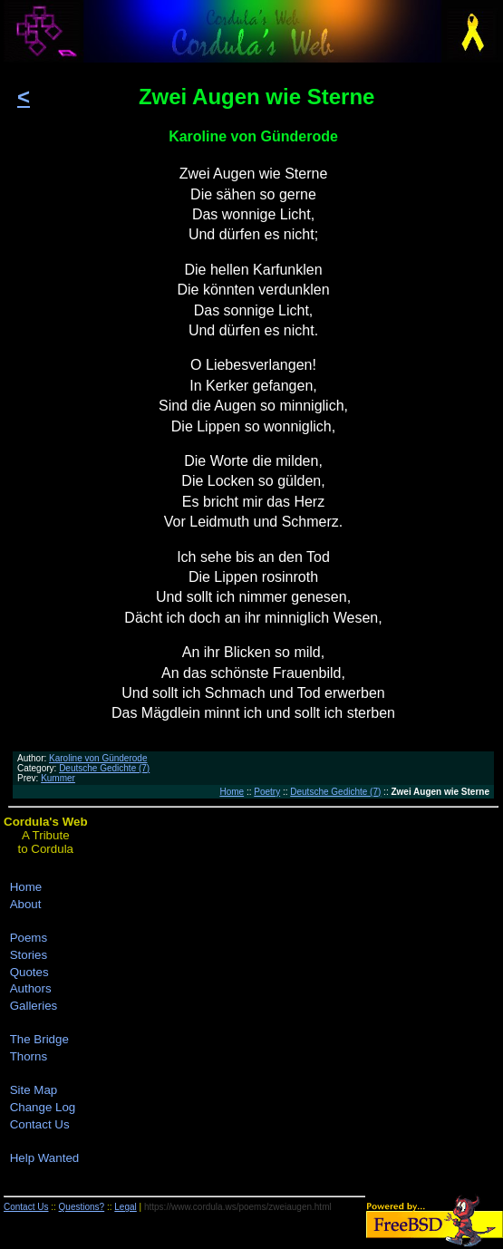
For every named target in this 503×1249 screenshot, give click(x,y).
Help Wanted (45, 1158)
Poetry (267, 792)
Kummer (58, 778)
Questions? (82, 1207)
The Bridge (39, 1039)
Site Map (34, 1090)
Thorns (28, 1056)
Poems (28, 937)
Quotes (29, 972)
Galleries (34, 1005)
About (26, 904)
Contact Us (40, 1124)
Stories (28, 955)
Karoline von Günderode (98, 758)
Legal (125, 1207)
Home (231, 792)
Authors (31, 988)
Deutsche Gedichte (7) (104, 768)
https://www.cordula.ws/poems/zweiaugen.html (238, 1207)
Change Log (43, 1107)
